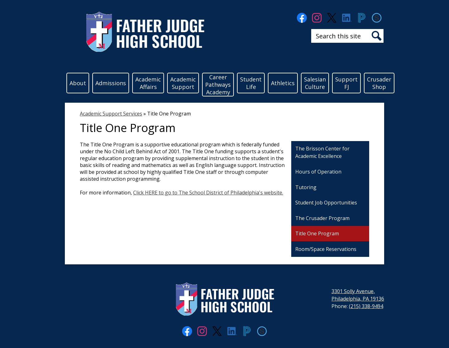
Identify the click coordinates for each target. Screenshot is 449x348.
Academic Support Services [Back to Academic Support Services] (111, 113)
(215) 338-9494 (366, 306)
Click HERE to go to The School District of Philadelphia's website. (208, 192)
